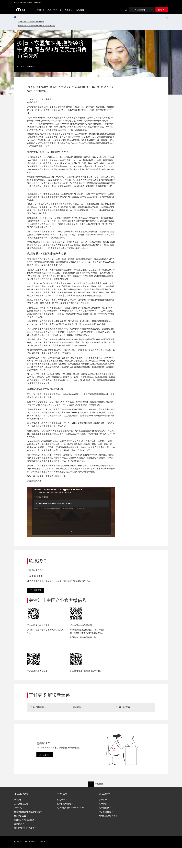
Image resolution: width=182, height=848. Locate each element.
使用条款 (17, 842)
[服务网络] (91, 707)
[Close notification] (167, 17)
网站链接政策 (30, 842)
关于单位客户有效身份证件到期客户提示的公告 (36, 26)
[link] (35, 590)
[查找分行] (76, 799)
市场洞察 (40, 10)
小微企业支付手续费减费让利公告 (31, 22)
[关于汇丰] (118, 799)
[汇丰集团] (118, 803)
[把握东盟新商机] (48, 707)
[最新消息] (33, 823)
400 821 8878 (35, 575)
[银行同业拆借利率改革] (33, 827)
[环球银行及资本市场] (118, 815)
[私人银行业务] (118, 811)
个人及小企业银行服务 (23, 3)
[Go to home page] (20, 9)
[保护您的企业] (33, 815)
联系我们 (80, 10)
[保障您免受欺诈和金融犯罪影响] (33, 811)
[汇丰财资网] (118, 807)
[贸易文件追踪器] (33, 803)
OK (71, 531)
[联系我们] (33, 799)
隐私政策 (43, 842)
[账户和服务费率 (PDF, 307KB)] (76, 807)
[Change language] (141, 9)
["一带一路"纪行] (134, 707)
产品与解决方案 (54, 10)
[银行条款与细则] (76, 803)
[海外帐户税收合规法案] (33, 819)
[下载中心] (33, 807)
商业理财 (37, 3)
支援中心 (69, 10)
